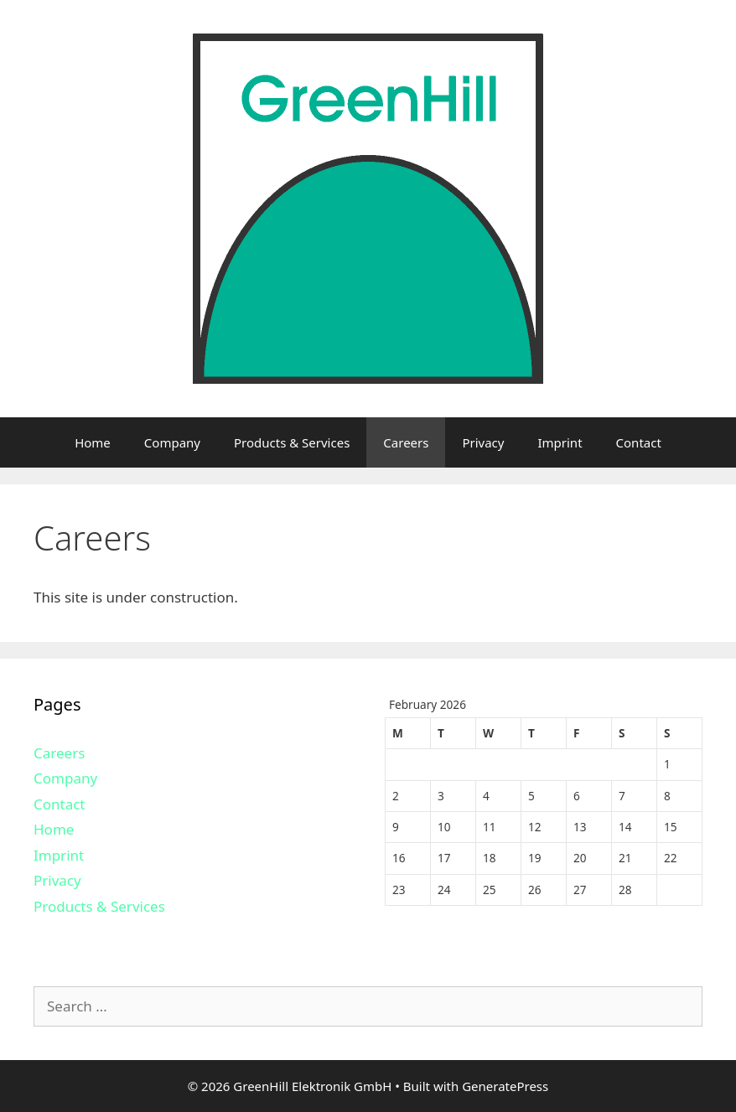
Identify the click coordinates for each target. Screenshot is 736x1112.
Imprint (559, 442)
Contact (638, 442)
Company (172, 442)
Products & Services (292, 442)
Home (93, 442)
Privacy (483, 442)
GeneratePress (505, 1086)
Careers (405, 442)
